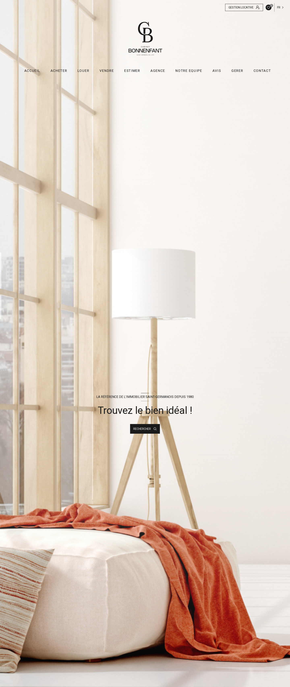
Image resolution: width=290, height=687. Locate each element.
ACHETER (58, 70)
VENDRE (106, 70)
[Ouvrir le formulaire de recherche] (145, 429)
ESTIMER (132, 70)
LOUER (83, 70)
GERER (237, 70)
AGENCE (157, 70)
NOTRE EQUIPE (188, 70)
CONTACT (262, 70)
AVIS (216, 70)
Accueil (32, 70)
